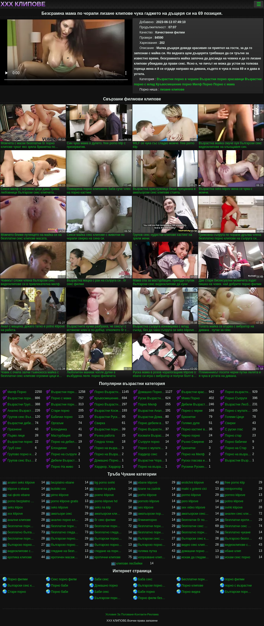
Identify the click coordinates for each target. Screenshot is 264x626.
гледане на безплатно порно (64, 551)
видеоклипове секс (238, 545)
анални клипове (19, 520)
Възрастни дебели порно (21, 423)
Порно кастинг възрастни (195, 429)
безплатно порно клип (151, 532)
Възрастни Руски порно (108, 417)
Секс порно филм (63, 579)
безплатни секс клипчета (238, 526)
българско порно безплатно (21, 545)
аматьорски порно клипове (151, 513)
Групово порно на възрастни (21, 454)
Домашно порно (106, 585)
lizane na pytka (104, 489)
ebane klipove (147, 482)
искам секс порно (237, 557)
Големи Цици (234, 417)
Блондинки (59, 448)
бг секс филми (104, 520)
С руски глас (234, 429)
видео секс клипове (195, 545)
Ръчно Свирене (193, 442)
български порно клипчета (64, 538)
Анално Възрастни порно (21, 410)
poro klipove (190, 501)
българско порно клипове (64, 545)
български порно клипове (151, 585)
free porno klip (235, 482)
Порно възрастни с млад (238, 392)
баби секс (101, 579)
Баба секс (145, 579)
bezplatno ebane (62, 482)
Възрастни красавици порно (195, 392)
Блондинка (59, 429)
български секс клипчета (195, 538)
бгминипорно (147, 520)
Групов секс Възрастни (21, 460)
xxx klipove (15, 513)
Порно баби (59, 585)
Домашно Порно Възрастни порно (151, 392)
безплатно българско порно (21, 532)
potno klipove (234, 501)
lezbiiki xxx (58, 489)
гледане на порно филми (108, 551)
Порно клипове (192, 585)
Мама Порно (191, 398)
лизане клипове (172, 89)
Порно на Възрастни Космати (108, 454)
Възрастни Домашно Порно (151, 417)
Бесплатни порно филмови (195, 579)
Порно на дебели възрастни (64, 442)
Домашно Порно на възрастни (108, 460)
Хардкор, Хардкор (107, 467)
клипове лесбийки (129, 563)
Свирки (230, 423)
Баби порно (146, 592)
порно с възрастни (238, 585)
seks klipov (15, 507)
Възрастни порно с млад (64, 392)
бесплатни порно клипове (21, 538)
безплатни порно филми (108, 526)
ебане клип (233, 551)
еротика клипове (20, 557)
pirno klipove (59, 495)
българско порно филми (151, 545)
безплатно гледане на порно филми (108, 532)
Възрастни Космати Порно (108, 410)
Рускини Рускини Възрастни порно (195, 467)
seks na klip (102, 507)
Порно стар (233, 435)
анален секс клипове (238, 513)
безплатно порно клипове (195, 532)
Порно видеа (191, 592)
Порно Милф (147, 404)
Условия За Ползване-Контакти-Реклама (132, 614)
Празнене (15, 429)
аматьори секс (61, 513)
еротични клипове (107, 557)
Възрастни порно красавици (221, 79)
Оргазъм (57, 423)
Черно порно (191, 435)
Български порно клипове (238, 592)
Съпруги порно (149, 442)
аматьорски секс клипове (195, 513)
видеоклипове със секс (21, 551)
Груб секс (14, 448)
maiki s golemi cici (194, 489)
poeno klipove (104, 495)
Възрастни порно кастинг (108, 429)
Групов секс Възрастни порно (21, 417)
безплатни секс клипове (195, 526)
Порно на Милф (193, 454)
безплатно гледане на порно (64, 532)
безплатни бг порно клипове (195, 520)
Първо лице (16, 435)
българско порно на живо (108, 545)
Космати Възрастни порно (151, 435)
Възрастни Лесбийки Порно (238, 404)
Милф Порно (202, 84)
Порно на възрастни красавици (238, 454)
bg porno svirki (104, 482)
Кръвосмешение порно (174, 84)
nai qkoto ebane (19, 495)
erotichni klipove (193, 482)
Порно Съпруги (236, 398)
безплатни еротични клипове (238, 520)
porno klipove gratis (64, 501)
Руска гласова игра (195, 460)
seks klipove (59, 507)
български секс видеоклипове (151, 538)
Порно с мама (224, 84)
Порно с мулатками (238, 410)
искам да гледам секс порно (195, 557)
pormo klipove (191, 495)
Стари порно (60, 410)
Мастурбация (60, 435)
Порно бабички (236, 442)
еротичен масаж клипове (64, 557)
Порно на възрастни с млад (108, 448)
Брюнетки (189, 417)
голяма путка (147, 551)
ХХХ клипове (23, 4)
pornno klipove (235, 495)
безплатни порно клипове (64, 526)
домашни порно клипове (195, 551)
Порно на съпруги (64, 454)
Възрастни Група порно (21, 404)
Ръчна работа (104, 435)
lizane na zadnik (149, 489)
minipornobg (233, 489)
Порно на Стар (236, 448)
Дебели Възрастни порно (195, 404)
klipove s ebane (18, 489)
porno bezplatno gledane (21, 501)
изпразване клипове (151, 557)
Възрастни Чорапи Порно (151, 460)
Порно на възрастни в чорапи (151, 467)
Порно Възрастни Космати (151, 429)
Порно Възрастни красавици (108, 392)
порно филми (234, 579)
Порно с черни (192, 410)
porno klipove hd (105, 501)
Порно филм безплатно (151, 598)
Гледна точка (103, 442)
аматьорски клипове (108, 513)
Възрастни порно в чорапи (177, 79)
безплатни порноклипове (151, 526)
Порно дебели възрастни (151, 423)
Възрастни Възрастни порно (238, 460)
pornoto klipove (148, 501)
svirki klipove (234, 507)
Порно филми (18, 579)
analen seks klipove (21, 482)
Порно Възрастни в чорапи (108, 404)
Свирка (99, 423)
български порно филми (108, 538)
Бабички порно (62, 417)
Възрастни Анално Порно (151, 410)
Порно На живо (62, 467)
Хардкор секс (147, 454)
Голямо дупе (191, 423)
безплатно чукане (237, 532)
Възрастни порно (20, 442)
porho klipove (147, 495)
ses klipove (145, 507)
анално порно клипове (64, 520)
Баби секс (101, 592)
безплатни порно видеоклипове (21, 526)
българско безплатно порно (238, 538)
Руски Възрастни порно (151, 398)
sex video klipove (193, 507)
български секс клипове (21, 585)
